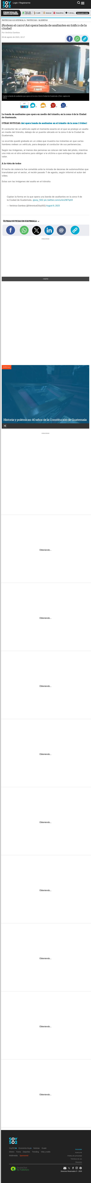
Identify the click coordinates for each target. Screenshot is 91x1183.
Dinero (11, 1152)
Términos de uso (76, 1159)
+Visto (45, 279)
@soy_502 (38, 200)
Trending (35, 1152)
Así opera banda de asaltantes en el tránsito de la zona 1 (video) (54, 123)
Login (15, 3)
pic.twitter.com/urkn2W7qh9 (58, 200)
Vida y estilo (45, 1152)
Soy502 (12, 1148)
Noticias (32, 20)
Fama (18, 1152)
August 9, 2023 (53, 206)
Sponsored (24, 1156)
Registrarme (24, 3)
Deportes (26, 1152)
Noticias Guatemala (13, 20)
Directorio (78, 1162)
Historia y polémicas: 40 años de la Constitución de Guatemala (45, 419)
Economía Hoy (25, 1148)
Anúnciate (78, 1149)
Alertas (43, 20)
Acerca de (78, 1152)
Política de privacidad (75, 1156)
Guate (44, 1148)
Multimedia (13, 1156)
